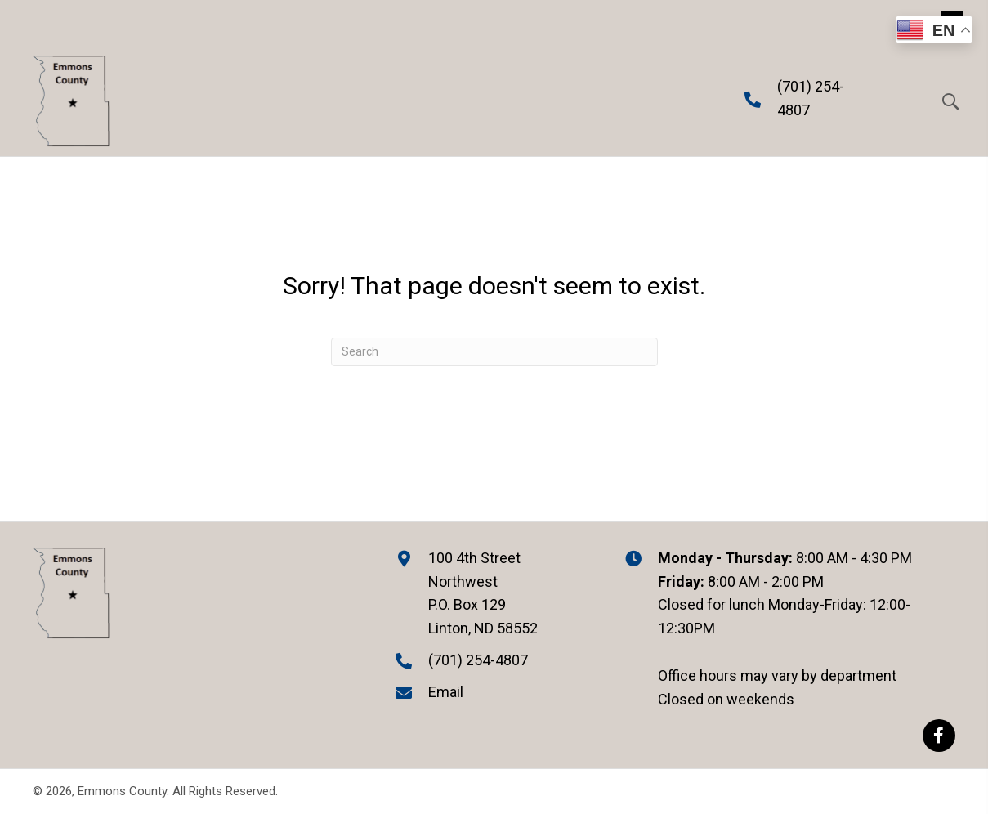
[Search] (494, 352)
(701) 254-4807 (478, 660)
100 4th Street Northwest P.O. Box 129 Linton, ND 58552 (483, 593)
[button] (939, 735)
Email (445, 691)
